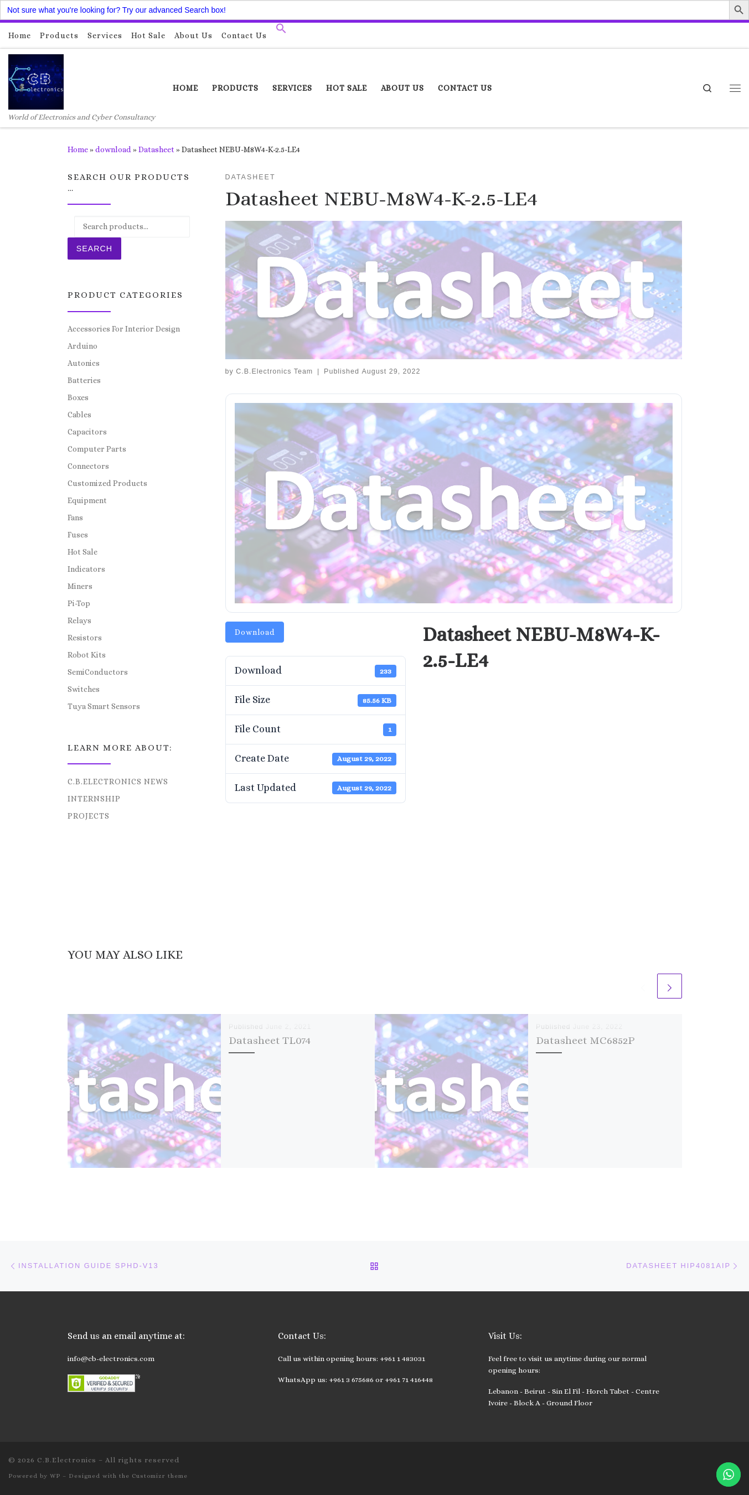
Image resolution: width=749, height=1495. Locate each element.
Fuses (78, 534)
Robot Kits (87, 654)
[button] (281, 31)
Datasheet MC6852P (585, 1040)
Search (94, 248)
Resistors (85, 637)
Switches (84, 689)
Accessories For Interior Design (124, 328)
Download (255, 632)
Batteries (84, 380)
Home (78, 149)
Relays (79, 620)
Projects (89, 815)
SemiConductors (98, 672)
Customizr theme (160, 1476)
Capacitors (87, 431)
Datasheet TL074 (270, 1040)
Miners (80, 586)
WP (55, 1476)
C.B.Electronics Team (274, 371)
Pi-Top (79, 603)
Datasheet (156, 149)
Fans (75, 517)
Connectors (88, 466)
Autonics (84, 363)
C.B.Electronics (66, 1460)
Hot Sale (82, 551)
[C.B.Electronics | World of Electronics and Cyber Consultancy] (36, 80)
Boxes (78, 397)
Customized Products (107, 483)
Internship (94, 798)
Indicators (86, 569)
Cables (79, 414)
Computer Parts (97, 448)
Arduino (82, 346)
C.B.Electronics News (118, 781)
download (113, 149)
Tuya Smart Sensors (104, 706)
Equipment (87, 500)
